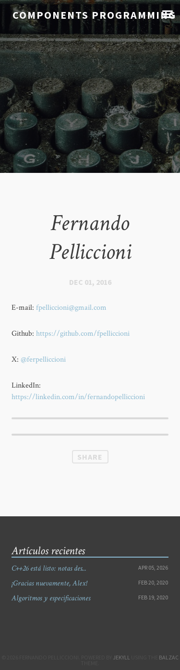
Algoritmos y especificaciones (51, 598)
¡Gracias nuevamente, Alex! (49, 583)
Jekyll (121, 657)
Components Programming (94, 15)
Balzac (169, 657)
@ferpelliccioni (43, 359)
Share (90, 457)
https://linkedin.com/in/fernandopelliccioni (78, 397)
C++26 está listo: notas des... (49, 568)
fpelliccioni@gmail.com (71, 308)
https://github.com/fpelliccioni (83, 334)
